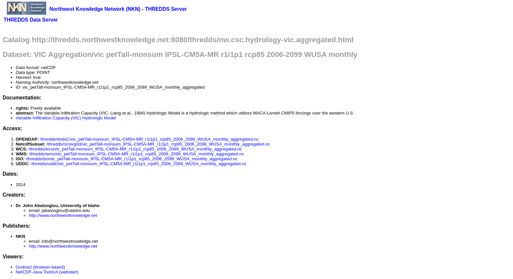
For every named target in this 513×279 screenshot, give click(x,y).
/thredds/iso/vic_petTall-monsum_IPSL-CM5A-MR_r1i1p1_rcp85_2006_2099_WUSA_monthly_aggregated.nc (132, 158)
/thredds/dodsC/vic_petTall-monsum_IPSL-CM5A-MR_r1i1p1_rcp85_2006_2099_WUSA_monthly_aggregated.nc (149, 139)
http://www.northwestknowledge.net (63, 215)
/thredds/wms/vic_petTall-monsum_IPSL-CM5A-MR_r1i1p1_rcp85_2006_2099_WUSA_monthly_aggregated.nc (136, 153)
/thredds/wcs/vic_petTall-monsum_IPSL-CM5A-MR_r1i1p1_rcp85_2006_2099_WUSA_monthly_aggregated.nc (135, 149)
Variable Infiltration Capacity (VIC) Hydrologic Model (66, 117)
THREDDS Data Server (31, 20)
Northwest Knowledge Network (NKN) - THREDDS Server (118, 9)
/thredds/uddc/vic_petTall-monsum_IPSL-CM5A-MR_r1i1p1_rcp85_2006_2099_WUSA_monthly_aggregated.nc (139, 163)
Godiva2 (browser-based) (40, 267)
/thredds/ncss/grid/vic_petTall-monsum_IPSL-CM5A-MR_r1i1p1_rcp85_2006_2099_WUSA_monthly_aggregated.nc (158, 144)
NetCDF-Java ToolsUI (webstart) (47, 272)
